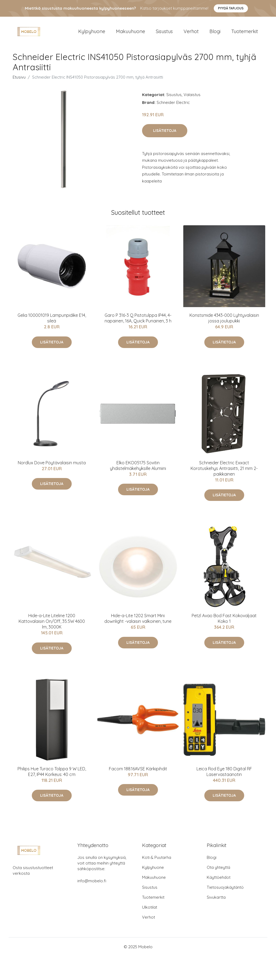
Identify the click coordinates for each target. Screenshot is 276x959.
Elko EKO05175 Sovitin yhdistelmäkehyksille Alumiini (138, 468)
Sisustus (164, 33)
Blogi (214, 33)
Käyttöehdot (218, 880)
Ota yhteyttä (218, 870)
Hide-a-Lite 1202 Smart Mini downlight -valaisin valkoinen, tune (137, 621)
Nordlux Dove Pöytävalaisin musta (52, 465)
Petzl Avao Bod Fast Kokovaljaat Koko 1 (224, 621)
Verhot (191, 33)
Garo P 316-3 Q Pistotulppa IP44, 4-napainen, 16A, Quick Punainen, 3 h (138, 320)
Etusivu (19, 79)
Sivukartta (216, 900)
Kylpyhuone (91, 33)
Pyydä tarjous (231, 8)
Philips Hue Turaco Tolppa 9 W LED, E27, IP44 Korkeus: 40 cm (52, 774)
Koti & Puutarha (156, 860)
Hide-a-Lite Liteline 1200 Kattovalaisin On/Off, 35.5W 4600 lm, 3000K (52, 624)
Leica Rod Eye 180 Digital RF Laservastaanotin (224, 774)
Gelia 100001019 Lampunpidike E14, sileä (52, 320)
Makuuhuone (130, 33)
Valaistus (192, 97)
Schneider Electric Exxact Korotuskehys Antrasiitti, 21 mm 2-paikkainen (224, 471)
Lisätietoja (164, 133)
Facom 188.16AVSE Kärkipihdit (138, 771)
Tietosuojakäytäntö (225, 890)
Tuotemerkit (244, 33)
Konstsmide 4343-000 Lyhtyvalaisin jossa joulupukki (224, 320)
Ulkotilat (149, 910)
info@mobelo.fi (91, 883)
